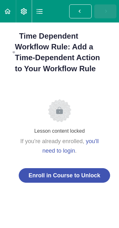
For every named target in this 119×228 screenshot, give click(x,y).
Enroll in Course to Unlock (64, 175)
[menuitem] (24, 11)
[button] (8, 11)
